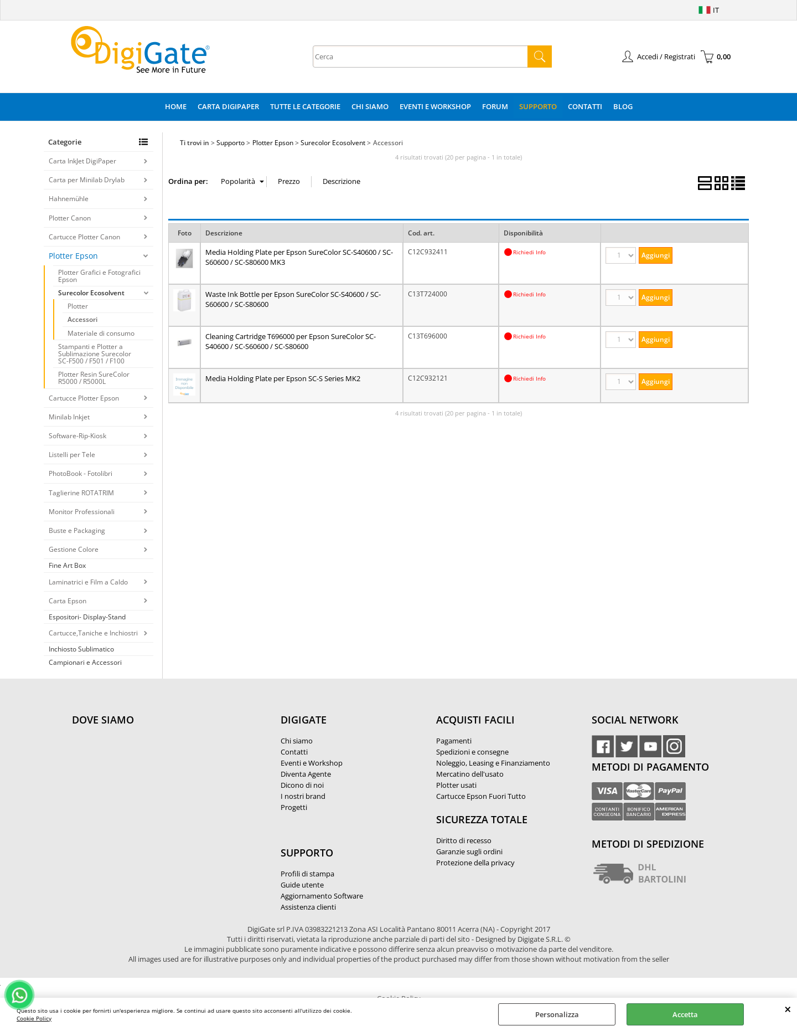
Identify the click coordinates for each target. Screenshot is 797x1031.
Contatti (585, 106)
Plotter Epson (73, 255)
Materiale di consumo (101, 333)
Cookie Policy (34, 1018)
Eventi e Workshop (435, 106)
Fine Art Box (67, 565)
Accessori (82, 319)
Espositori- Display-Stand (87, 617)
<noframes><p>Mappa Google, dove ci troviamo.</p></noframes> (155, 793)
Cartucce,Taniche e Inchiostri (93, 633)
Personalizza (557, 1014)
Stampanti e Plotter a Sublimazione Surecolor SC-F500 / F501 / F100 (94, 354)
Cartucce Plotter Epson (84, 398)
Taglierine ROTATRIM (81, 492)
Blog (623, 106)
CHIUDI (787, 1008)
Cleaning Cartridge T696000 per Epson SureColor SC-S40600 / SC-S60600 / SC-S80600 (290, 341)
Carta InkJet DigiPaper (82, 161)
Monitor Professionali (82, 511)
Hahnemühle (69, 198)
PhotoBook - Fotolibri (80, 473)
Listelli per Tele (72, 454)
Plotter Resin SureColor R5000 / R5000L (94, 378)
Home (176, 106)
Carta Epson (67, 601)
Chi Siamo (370, 106)
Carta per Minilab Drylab (87, 179)
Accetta (685, 1014)
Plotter (78, 306)
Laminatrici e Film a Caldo (88, 582)
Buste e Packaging (77, 530)
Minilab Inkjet (69, 417)
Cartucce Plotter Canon (84, 237)
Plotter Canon (70, 218)
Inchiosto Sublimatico (81, 649)
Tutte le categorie (305, 106)
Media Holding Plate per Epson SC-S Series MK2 (282, 378)
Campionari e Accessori (85, 662)
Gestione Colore (74, 549)
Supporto (538, 106)
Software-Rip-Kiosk (77, 435)
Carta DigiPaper (228, 106)
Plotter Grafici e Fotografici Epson (99, 276)
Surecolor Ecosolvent (91, 292)
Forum (495, 106)
